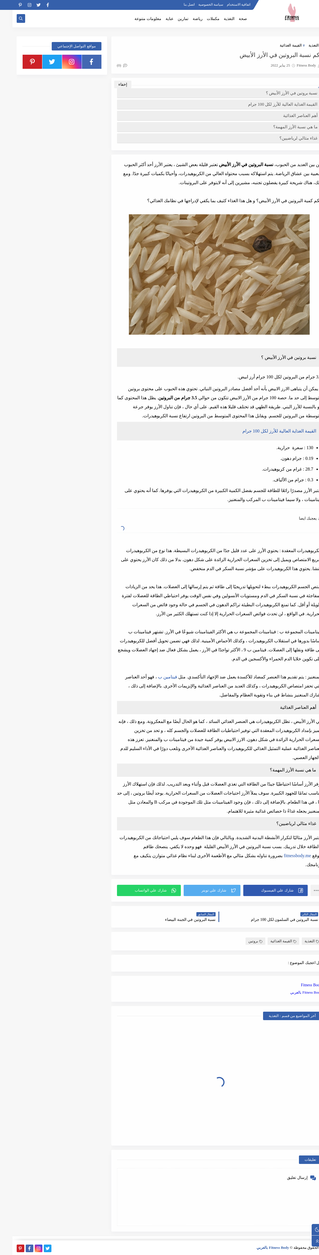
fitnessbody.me (284, 855)
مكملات (200, 19)
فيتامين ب (155, 676)
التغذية (216, 19)
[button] (263, 890)
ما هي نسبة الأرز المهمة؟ (283, 127)
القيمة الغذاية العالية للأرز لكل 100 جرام (270, 104)
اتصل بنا (176, 4)
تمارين (170, 19)
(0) (110, 65)
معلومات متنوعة (135, 19)
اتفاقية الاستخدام (226, 4)
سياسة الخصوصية (198, 4)
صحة (230, 19)
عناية (157, 19)
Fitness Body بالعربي (293, 992)
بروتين (243, 941)
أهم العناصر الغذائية (288, 115)
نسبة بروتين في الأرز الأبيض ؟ (279, 93)
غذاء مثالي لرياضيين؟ (286, 138)
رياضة (185, 19)
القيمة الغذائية (278, 45)
